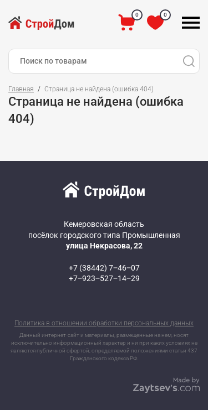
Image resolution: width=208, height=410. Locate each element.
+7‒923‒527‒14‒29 (104, 278)
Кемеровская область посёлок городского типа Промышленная (104, 235)
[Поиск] (188, 61)
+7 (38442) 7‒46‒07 (104, 267)
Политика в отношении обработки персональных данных (104, 323)
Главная (21, 89)
